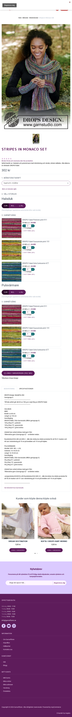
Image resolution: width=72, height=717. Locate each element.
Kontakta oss (7, 649)
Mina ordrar (7, 681)
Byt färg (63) (28, 231)
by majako (66, 713)
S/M (5, 206)
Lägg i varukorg (18, 550)
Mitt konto (6, 678)
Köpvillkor (6, 643)
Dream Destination (18, 541)
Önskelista (6, 691)
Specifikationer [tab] (26, 389)
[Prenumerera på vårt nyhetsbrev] (36, 582)
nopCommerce (56, 707)
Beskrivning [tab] (9, 389)
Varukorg (6, 688)
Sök (4, 662)
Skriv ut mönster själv (9, 189)
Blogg (5, 665)
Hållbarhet (6, 646)
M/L (12, 206)
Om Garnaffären (8, 639)
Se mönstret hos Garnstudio (14, 488)
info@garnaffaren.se (9, 620)
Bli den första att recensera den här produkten (17, 161)
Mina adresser (8, 684)
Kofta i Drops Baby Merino (54, 541)
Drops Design (13, 378)
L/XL (21, 206)
